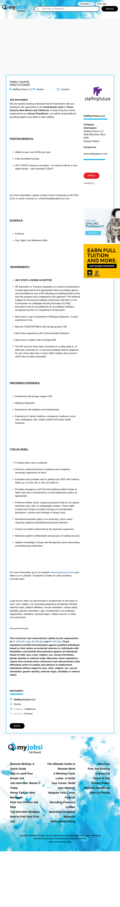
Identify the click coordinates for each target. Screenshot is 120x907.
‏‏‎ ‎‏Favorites (86, 3)
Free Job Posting (99, 768)
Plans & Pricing (100, 792)
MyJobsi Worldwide (97, 787)
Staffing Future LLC (94, 116)
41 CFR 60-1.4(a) (22, 641)
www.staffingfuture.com (95, 154)
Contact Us (102, 773)
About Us (104, 763)
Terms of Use (101, 778)
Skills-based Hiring (63, 821)
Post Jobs (102, 4)
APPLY (91, 175)
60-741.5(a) (55, 641)
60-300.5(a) (38, 641)
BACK (17, 726)
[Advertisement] (59, 38)
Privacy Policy (100, 783)
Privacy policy (65, 842)
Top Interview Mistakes (25, 811)
